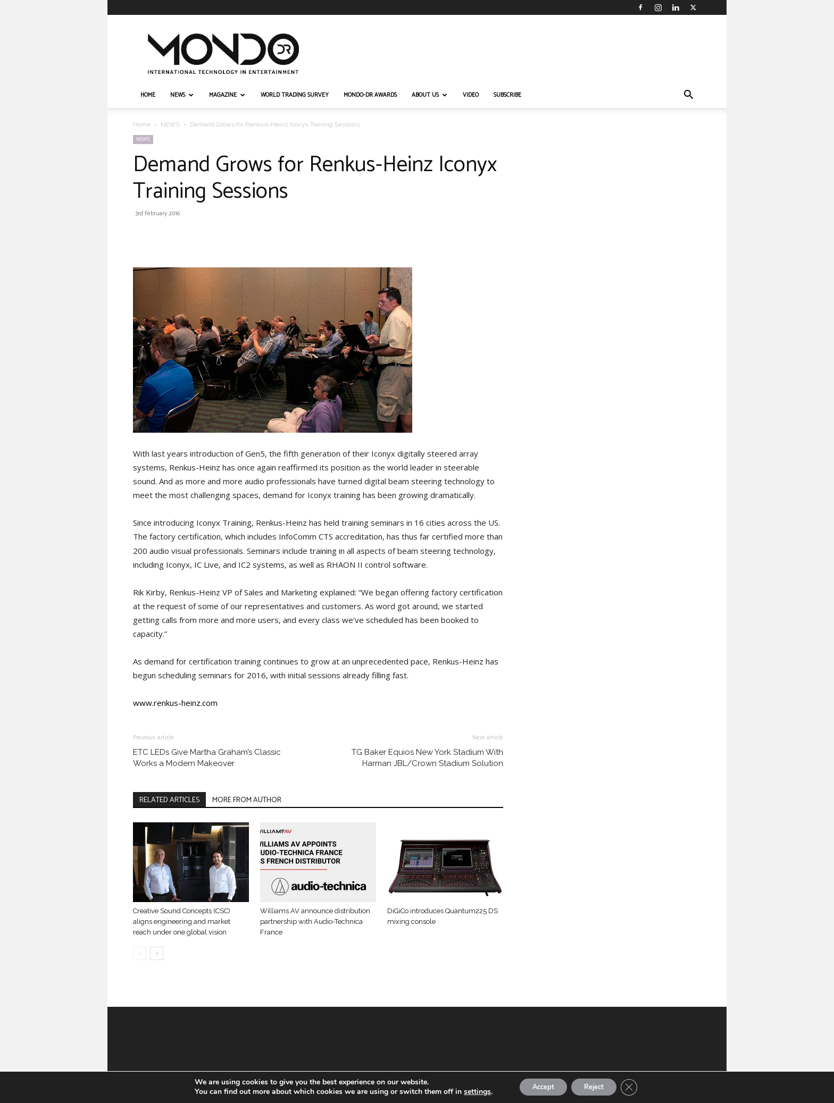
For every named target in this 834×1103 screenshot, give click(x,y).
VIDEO (471, 95)
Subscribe (507, 95)
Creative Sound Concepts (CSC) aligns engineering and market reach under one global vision (181, 921)
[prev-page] (139, 953)
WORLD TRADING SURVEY (295, 95)
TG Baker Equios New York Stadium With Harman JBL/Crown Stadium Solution (427, 757)
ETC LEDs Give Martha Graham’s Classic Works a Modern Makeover (207, 757)
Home (142, 124)
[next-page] (156, 953)
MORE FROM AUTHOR (246, 800)
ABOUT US (429, 95)
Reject (596, 1086)
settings (467, 1091)
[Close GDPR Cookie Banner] (637, 1086)
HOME (147, 95)
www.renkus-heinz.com (175, 702)
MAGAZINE (227, 95)
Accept (538, 1086)
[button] (688, 96)
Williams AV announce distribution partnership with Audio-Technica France (315, 921)
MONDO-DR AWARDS (370, 95)
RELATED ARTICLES (169, 800)
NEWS (182, 95)
